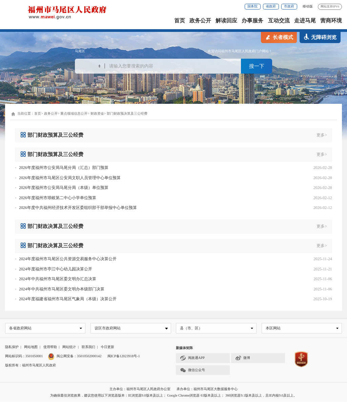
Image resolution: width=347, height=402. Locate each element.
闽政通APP (192, 358)
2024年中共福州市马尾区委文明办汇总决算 (57, 278)
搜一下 (256, 66)
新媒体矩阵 (184, 348)
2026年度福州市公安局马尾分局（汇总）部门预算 (63, 167)
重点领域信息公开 (73, 113)
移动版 (308, 6)
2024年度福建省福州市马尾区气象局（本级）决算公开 (68, 298)
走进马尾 (305, 21)
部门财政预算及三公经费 (51, 135)
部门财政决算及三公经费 (51, 226)
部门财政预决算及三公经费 (127, 113)
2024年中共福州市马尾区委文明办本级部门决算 (61, 289)
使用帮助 (50, 347)
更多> (322, 135)
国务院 (252, 6)
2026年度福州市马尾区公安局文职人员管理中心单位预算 (70, 177)
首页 (179, 21)
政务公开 (200, 21)
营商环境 (331, 21)
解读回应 (226, 21)
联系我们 (88, 347)
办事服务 (252, 21)
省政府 (271, 6)
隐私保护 (12, 347)
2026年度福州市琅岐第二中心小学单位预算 (57, 197)
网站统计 (69, 347)
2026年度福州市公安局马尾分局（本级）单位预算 (63, 187)
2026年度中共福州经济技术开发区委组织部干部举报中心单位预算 (78, 207)
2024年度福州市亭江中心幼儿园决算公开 (55, 269)
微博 (242, 358)
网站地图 (31, 347)
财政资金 (97, 113)
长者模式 (279, 37)
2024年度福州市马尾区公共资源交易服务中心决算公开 (68, 258)
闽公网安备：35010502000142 (79, 356)
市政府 (289, 6)
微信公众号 (192, 370)
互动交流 (279, 21)
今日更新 (107, 347)
